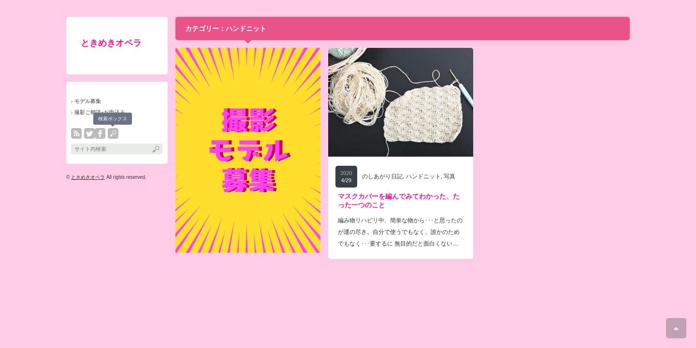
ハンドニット (423, 176)
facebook (100, 133)
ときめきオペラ (111, 43)
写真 (449, 176)
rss (76, 133)
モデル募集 (87, 101)
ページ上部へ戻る (676, 328)
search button (113, 133)
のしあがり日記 (382, 176)
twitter (89, 133)
